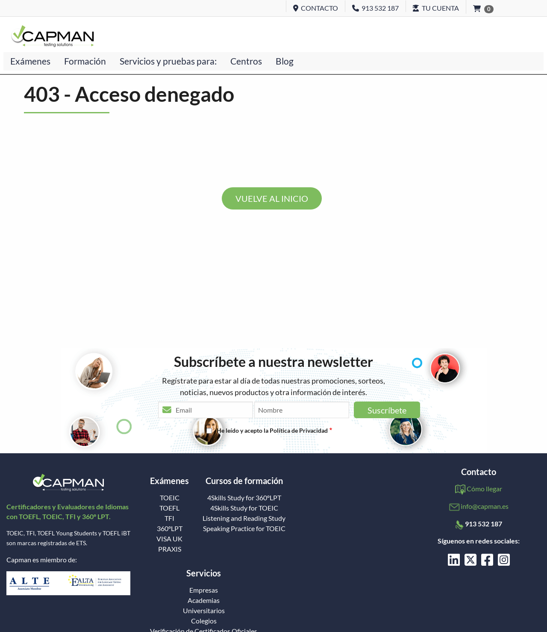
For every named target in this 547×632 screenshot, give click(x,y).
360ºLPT (169, 528)
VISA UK (169, 538)
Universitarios (204, 610)
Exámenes (30, 61)
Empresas (203, 590)
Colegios (204, 620)
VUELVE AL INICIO (271, 198)
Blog (285, 61)
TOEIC (169, 497)
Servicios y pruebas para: (168, 61)
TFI (169, 518)
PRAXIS (169, 549)
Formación (85, 61)
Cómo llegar (484, 488)
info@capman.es (485, 506)
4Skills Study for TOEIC (244, 508)
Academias (204, 600)
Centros (246, 61)
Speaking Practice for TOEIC (244, 528)
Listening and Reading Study (244, 518)
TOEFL (169, 508)
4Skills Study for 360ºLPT (244, 497)
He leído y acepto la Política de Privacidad (272, 430)
